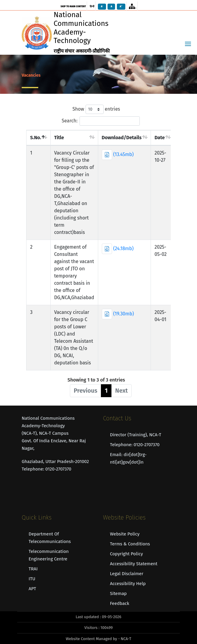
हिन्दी (92, 6)
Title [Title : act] (59, 137)
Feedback (119, 603)
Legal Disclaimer (126, 573)
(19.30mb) (118, 314)
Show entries (96, 109)
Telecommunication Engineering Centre (49, 555)
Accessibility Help (128, 583)
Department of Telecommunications (50, 537)
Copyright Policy (126, 554)
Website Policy (124, 534)
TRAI (33, 569)
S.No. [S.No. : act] (35, 137)
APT (32, 588)
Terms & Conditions (130, 544)
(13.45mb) (118, 154)
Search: (101, 121)
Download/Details (122, 137)
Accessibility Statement (133, 563)
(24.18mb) (118, 248)
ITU (32, 578)
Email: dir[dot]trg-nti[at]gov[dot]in (128, 458)
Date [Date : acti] (160, 137)
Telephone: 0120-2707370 (135, 444)
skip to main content (73, 6)
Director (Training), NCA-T (135, 434)
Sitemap (118, 593)
